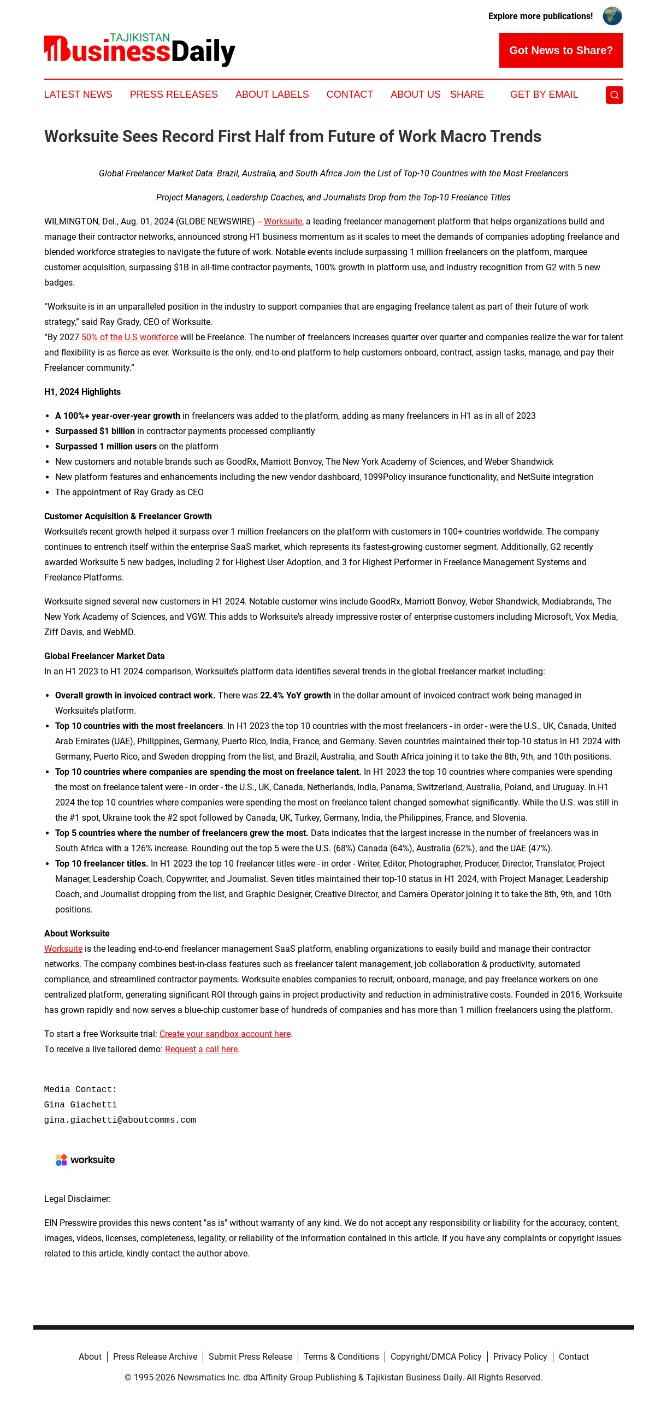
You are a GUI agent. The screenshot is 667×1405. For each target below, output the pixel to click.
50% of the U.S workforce (129, 337)
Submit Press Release (250, 1356)
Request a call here (201, 1049)
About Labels (272, 94)
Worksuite (283, 221)
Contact (350, 94)
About (90, 1356)
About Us (416, 94)
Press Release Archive (155, 1356)
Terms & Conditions (341, 1356)
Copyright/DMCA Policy (436, 1356)
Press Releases (174, 94)
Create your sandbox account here (225, 1034)
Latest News (78, 94)
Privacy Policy (520, 1356)
